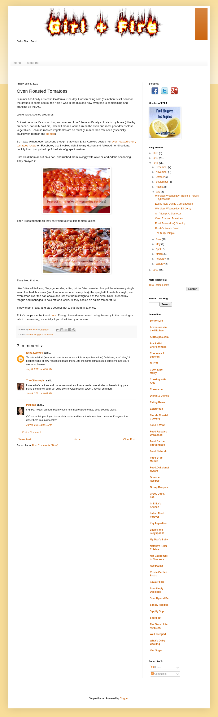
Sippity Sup (157, 611)
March (160, 254)
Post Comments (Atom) (45, 445)
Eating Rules (157, 402)
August (160, 186)
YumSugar (156, 650)
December (162, 167)
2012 (156, 157)
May (158, 244)
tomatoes (48, 334)
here (53, 315)
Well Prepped (158, 634)
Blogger (124, 698)
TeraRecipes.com (158, 284)
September (162, 181)
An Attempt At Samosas (168, 213)
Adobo (29, 334)
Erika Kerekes (34, 352)
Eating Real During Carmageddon (174, 203)
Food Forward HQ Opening (170, 223)
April (158, 249)
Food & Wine (157, 425)
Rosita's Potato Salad (167, 228)
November (162, 172)
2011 (156, 163)
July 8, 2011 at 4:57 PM (39, 369)
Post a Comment (31, 432)
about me (33, 62)
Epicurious (156, 408)
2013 (156, 153)
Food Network (158, 451)
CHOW (154, 363)
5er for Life (156, 320)
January (160, 263)
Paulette (31, 404)
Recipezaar (156, 565)
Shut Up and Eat (159, 598)
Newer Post (24, 439)
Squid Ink (155, 617)
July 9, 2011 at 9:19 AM (39, 424)
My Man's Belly (159, 539)
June (159, 239)
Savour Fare (157, 582)
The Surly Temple (165, 233)
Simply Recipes (159, 604)
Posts (156, 667)
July (158, 191)
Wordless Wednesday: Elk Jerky (173, 208)
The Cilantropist (35, 380)
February (161, 258)
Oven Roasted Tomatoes (169, 218)
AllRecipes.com (159, 337)
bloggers (38, 334)
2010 (156, 269)
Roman (50, 133)
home (17, 62)
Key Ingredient (158, 523)
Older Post (129, 439)
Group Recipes (159, 487)
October (160, 177)
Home (77, 439)
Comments (158, 673)
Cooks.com (157, 389)
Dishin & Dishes (159, 395)
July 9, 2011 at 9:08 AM (39, 393)
